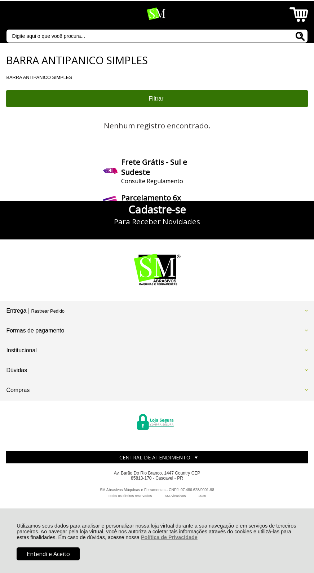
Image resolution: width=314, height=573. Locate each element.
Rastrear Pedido (48, 311)
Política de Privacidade (169, 537)
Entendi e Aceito (48, 554)
